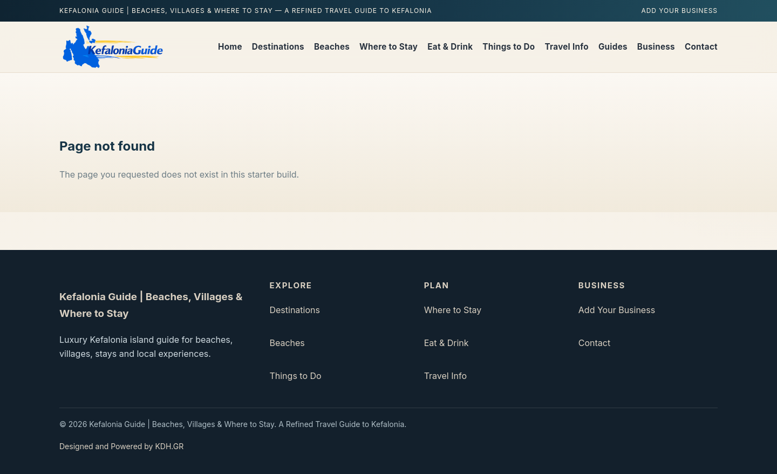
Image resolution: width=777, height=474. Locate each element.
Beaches (332, 47)
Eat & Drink (450, 47)
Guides (613, 47)
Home (230, 47)
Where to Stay (388, 47)
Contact (701, 47)
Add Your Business (679, 10)
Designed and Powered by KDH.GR (121, 446)
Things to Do (508, 47)
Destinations (278, 47)
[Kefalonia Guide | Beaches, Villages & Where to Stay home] (112, 47)
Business (656, 47)
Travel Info (566, 47)
